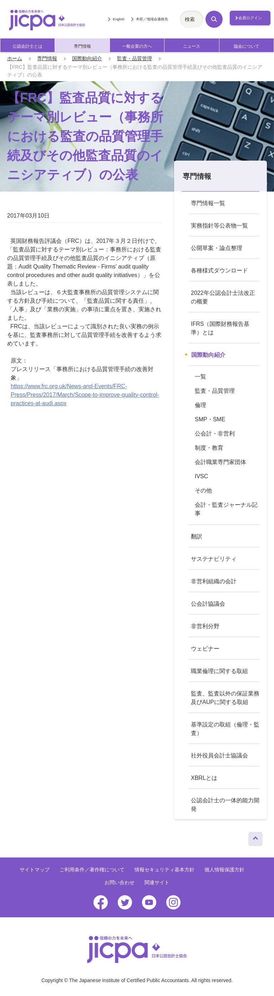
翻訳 (196, 536)
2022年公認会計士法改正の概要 (223, 297)
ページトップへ (255, 837)
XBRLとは (204, 778)
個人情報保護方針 (224, 869)
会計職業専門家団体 (220, 462)
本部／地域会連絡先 (152, 19)
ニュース (191, 46)
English (119, 19)
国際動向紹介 (87, 58)
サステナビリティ (214, 559)
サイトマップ (35, 869)
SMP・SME (210, 419)
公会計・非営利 (215, 434)
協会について (246, 46)
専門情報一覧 (208, 203)
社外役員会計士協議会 (219, 755)
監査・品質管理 (134, 58)
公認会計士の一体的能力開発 (225, 804)
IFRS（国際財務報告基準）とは (220, 328)
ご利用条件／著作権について (92, 869)
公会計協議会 (208, 604)
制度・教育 (209, 448)
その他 (203, 490)
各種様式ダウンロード (219, 270)
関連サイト (156, 882)
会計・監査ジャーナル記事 (226, 509)
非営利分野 (205, 626)
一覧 (200, 377)
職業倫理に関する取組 (219, 671)
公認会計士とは (27, 46)
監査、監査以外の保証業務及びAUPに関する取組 (225, 697)
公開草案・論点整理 (216, 248)
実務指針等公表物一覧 (219, 226)
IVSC (201, 476)
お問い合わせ (120, 882)
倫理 (200, 405)
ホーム (14, 58)
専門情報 (82, 46)
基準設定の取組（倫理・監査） (225, 728)
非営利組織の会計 (214, 581)
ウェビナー (205, 649)
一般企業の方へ (137, 46)
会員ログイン (250, 18)
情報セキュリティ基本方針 (164, 869)
